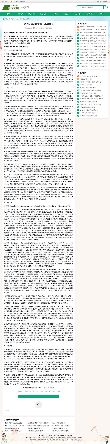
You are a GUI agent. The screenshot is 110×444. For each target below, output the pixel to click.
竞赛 (17, 281)
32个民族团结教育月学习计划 (88, 76)
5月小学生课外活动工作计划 (88, 101)
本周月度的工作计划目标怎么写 (60, 431)
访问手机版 (44, 28)
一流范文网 (55, 435)
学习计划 (22, 19)
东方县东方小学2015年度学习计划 (14, 425)
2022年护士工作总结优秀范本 (89, 110)
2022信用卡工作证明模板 (87, 107)
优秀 (13, 214)
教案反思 (20, 14)
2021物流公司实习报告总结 (59, 428)
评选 (33, 318)
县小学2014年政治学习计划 (35, 428)
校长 (26, 235)
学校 (19, 237)
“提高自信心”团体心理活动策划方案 (90, 104)
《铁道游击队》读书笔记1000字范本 (90, 90)
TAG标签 (104, 1)
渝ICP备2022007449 (66, 435)
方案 (27, 377)
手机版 (98, 1)
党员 (52, 243)
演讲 (50, 210)
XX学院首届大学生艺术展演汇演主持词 (91, 96)
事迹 (50, 237)
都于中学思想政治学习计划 (35, 431)
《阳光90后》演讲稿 (86, 79)
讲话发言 (102, 14)
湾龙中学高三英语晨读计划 (59, 423)
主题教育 (58, 70)
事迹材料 (90, 14)
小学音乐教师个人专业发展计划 (13, 423)
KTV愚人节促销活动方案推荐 (88, 115)
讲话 (60, 66)
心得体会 (78, 14)
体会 (13, 219)
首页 (8, 14)
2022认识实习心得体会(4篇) (88, 93)
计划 (17, 19)
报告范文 (55, 14)
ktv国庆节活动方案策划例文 (88, 87)
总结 (61, 261)
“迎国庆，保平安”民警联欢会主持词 (90, 82)
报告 (11, 216)
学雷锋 (14, 130)
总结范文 (43, 14)
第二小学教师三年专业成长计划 (60, 425)
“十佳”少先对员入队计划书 (87, 113)
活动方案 (31, 14)
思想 (54, 41)
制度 (12, 138)
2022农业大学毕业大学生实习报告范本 (91, 99)
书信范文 (67, 14)
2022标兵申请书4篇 (86, 84)
